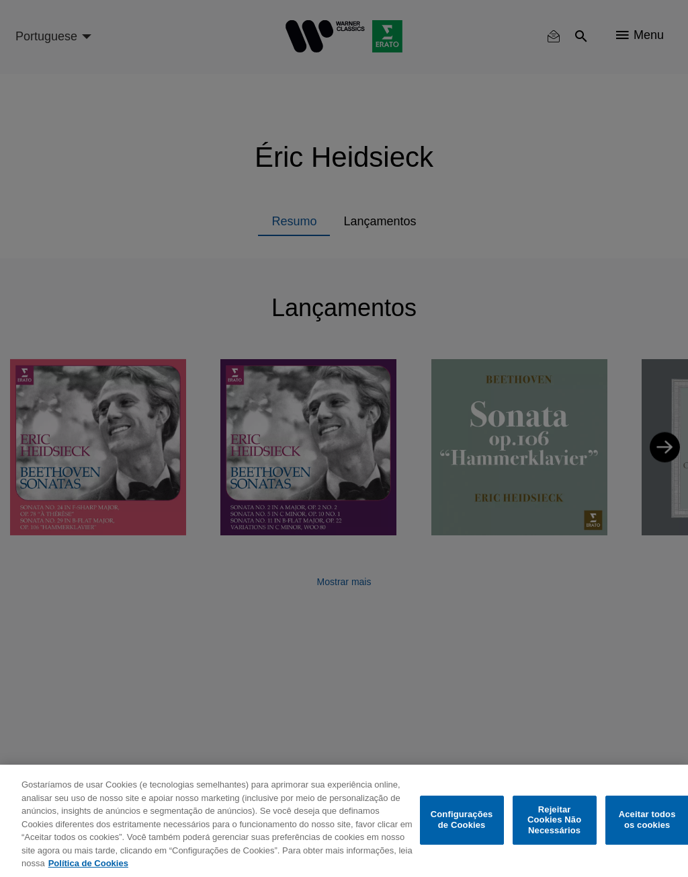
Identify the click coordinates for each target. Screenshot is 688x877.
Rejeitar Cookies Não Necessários (554, 819)
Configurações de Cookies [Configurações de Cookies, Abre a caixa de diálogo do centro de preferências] (462, 820)
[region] (344, 821)
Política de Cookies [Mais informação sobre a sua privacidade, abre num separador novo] (88, 863)
